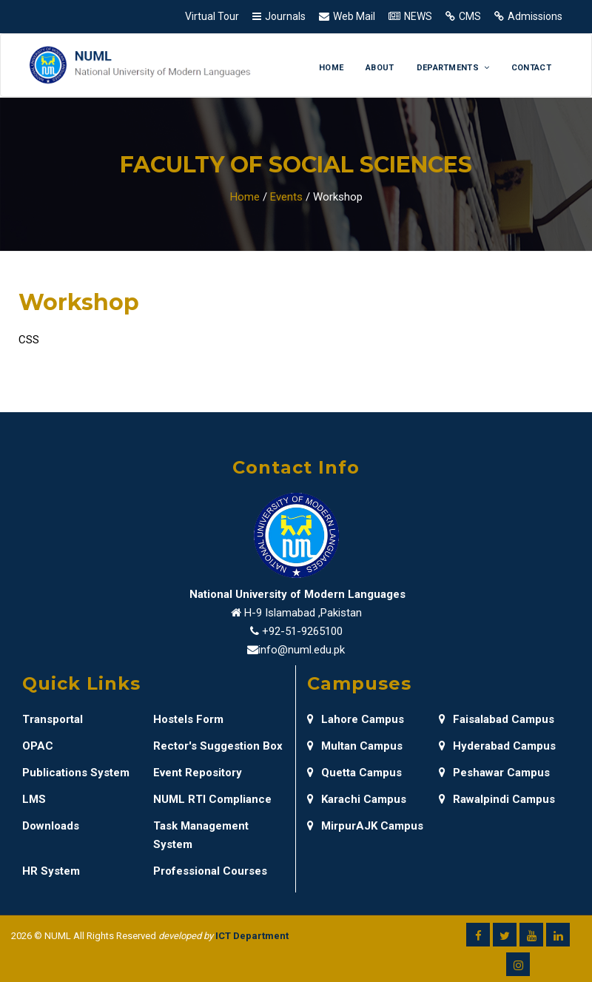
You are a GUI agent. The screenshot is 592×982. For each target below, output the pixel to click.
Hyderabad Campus (497, 746)
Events (286, 197)
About (380, 68)
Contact (531, 68)
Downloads (50, 826)
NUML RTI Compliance (212, 799)
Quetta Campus (354, 772)
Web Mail (354, 16)
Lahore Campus (355, 719)
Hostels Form (188, 719)
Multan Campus (355, 746)
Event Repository (197, 772)
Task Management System (201, 835)
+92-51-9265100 (302, 631)
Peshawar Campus (494, 772)
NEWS (418, 16)
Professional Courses (210, 871)
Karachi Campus (356, 799)
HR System (51, 871)
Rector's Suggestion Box (218, 746)
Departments (453, 68)
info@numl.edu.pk (301, 649)
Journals (285, 16)
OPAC (37, 746)
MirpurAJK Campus (365, 826)
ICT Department (252, 935)
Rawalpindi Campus (497, 799)
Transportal (52, 719)
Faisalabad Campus (496, 719)
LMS (34, 799)
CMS (470, 16)
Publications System (76, 772)
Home (331, 68)
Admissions (535, 16)
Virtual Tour (212, 16)
